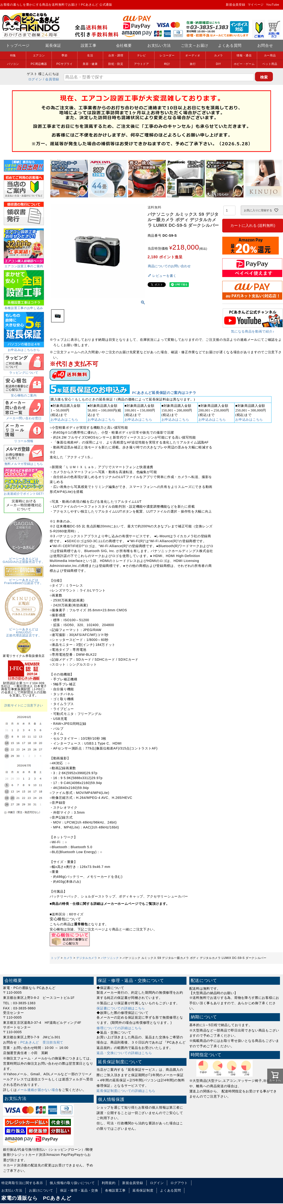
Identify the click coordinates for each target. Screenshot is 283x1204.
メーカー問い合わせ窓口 (24, 416)
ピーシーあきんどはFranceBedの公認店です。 (24, 580)
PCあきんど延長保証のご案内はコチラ (164, 393)
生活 (90, 55)
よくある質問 (230, 45)
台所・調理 (115, 55)
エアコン (39, 55)
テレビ (141, 55)
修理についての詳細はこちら (119, 1028)
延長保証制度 (143, 1190)
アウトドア (141, 64)
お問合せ (265, 45)
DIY (218, 64)
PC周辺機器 (39, 64)
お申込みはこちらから (24, 348)
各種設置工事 (115, 1190)
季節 (64, 55)
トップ (55, 958)
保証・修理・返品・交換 (79, 1190)
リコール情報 (24, 439)
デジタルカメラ (86, 958)
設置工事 (89, 45)
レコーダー (167, 55)
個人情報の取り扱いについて (72, 1183)
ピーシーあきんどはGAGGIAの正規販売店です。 (24, 559)
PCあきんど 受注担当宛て (42, 1042)
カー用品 (270, 55)
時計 (167, 64)
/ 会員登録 (51, 79)
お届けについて (41, 1190)
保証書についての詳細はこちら (121, 1008)
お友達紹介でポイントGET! (24, 492)
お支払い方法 (159, 45)
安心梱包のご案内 (24, 394)
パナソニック (110, 958)
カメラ (218, 55)
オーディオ (192, 55)
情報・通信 (244, 55)
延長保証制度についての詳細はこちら (126, 1091)
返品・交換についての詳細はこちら (124, 1053)
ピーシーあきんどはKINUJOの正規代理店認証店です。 (24, 630)
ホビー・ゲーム (244, 64)
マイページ (256, 4)
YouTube (272, 4)
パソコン (13, 64)
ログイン (35, 79)
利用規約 (109, 1183)
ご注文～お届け (194, 45)
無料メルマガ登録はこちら (24, 462)
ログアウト (179, 1183)
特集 (13, 55)
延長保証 (53, 45)
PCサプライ (65, 64)
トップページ (18, 45)
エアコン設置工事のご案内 (24, 264)
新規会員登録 (235, 4)
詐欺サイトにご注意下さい (23, 705)
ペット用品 (269, 64)
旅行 (193, 64)
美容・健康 (90, 64)
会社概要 (124, 45)
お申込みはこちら (64, 419)
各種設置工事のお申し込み (24, 306)
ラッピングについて (24, 371)
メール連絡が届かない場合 (37, 1090)
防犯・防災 (115, 64)
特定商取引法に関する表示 (22, 1183)
